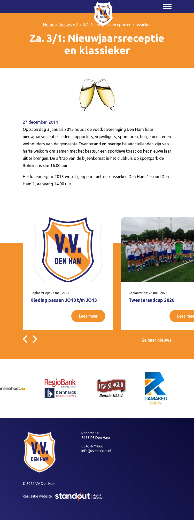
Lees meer (88, 316)
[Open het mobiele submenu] (167, 6)
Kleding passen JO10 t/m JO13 (63, 300)
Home (48, 24)
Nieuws (65, 24)
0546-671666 (92, 446)
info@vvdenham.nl (96, 451)
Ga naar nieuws (156, 340)
